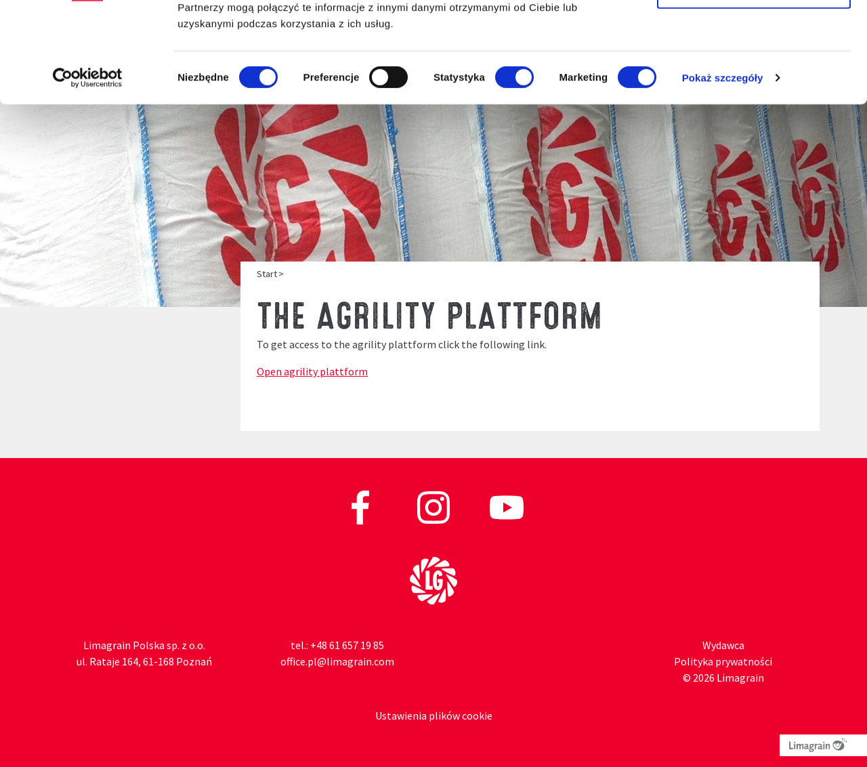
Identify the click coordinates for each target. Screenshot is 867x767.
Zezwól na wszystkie (753, 35)
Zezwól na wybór (754, 80)
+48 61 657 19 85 (347, 645)
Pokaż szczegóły (722, 169)
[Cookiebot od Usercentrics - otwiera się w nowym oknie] (87, 169)
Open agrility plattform (312, 371)
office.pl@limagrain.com (337, 661)
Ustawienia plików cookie (433, 715)
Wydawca (723, 645)
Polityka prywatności (723, 661)
